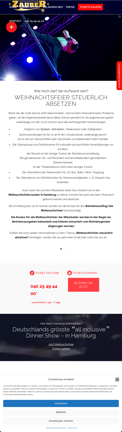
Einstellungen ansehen (61, 420)
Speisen (45, 129)
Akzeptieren (61, 403)
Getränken (57, 129)
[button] (117, 379)
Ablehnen (61, 412)
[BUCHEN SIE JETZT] (83, 285)
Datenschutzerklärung (56, 428)
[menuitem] (13, 7)
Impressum (72, 428)
